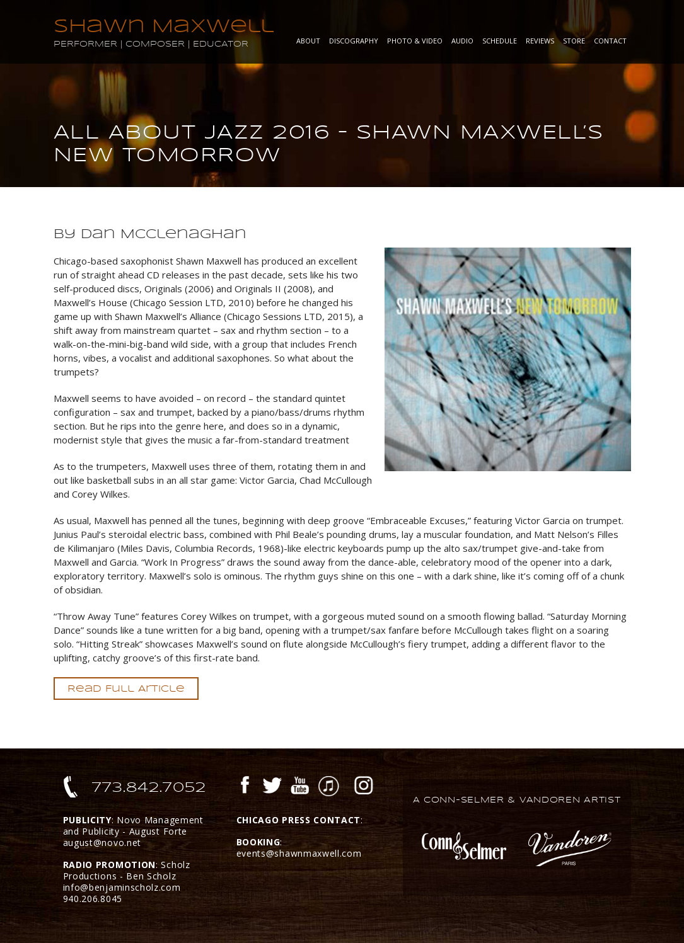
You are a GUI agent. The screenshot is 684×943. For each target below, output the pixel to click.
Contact (610, 40)
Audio (462, 40)
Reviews (540, 40)
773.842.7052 (149, 787)
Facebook (245, 786)
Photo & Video (415, 40)
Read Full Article (126, 688)
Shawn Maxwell (164, 26)
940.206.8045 (92, 899)
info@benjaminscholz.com (122, 887)
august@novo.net (102, 843)
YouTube (300, 786)
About (308, 40)
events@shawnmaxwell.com (299, 853)
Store (574, 40)
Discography (353, 40)
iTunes (328, 786)
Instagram (363, 786)
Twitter (271, 786)
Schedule (499, 40)
